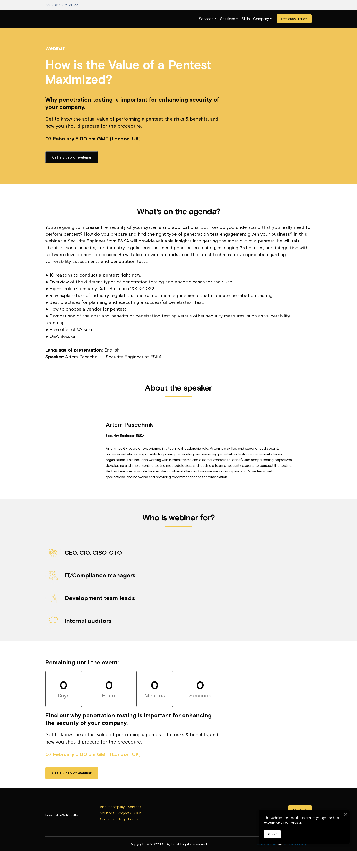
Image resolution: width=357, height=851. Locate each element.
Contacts (107, 819)
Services (206, 19)
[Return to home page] (54, 18)
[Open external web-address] (178, 814)
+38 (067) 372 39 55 (62, 5)
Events (133, 819)
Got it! (272, 834)
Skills (246, 19)
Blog (121, 819)
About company (112, 807)
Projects (124, 813)
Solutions (227, 19)
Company (261, 19)
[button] (294, 18)
